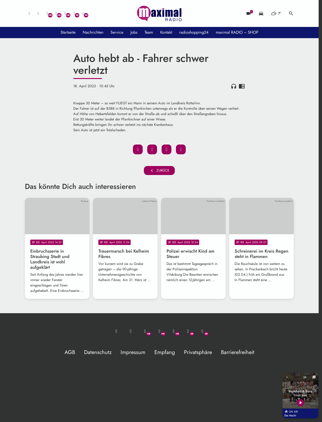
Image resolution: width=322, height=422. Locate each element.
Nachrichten (93, 32)
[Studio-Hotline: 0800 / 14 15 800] (38, 13)
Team (149, 32)
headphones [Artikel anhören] (234, 86)
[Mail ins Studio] (29, 13)
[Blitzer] (248, 13)
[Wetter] (276, 13)
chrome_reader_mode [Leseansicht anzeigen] (242, 86)
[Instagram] (65, 13)
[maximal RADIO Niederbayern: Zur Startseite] (159, 13)
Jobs (133, 32)
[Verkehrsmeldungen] (261, 13)
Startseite (68, 32)
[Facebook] (56, 13)
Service (116, 32)
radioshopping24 (194, 32)
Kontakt (166, 32)
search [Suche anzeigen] (291, 13)
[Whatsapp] (47, 13)
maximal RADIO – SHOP (237, 32)
